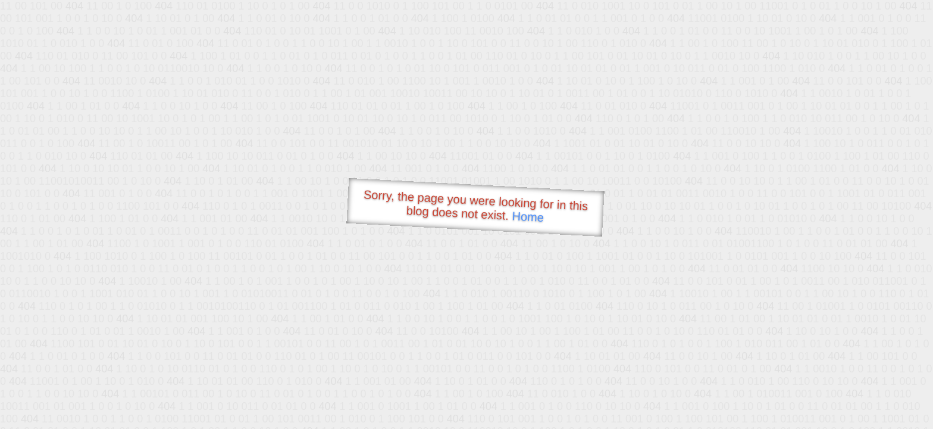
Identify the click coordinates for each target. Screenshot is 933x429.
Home (528, 216)
